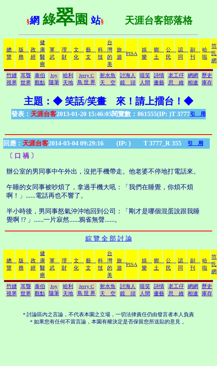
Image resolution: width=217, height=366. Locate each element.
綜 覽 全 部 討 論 (108, 238)
